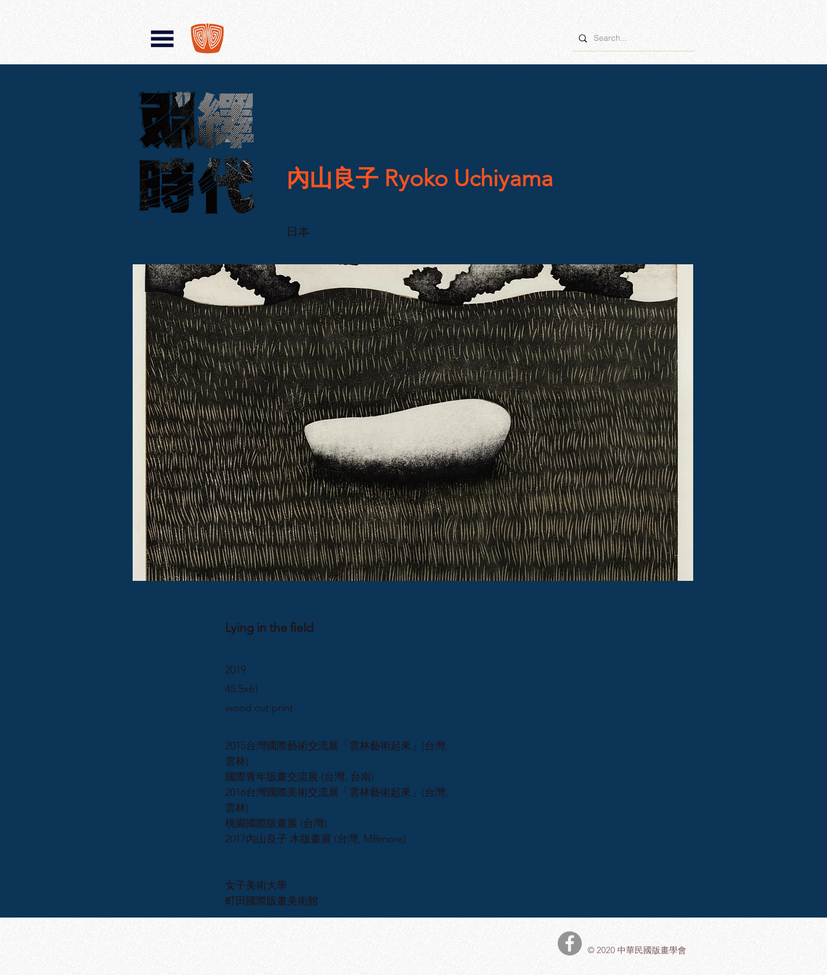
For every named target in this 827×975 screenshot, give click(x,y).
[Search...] (632, 38)
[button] (162, 39)
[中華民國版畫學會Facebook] (570, 943)
